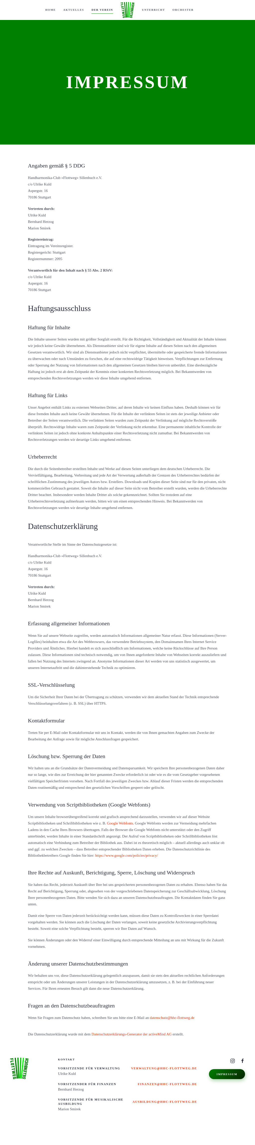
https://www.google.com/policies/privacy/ (126, 855)
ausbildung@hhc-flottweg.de (164, 1117)
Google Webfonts (120, 823)
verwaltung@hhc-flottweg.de (164, 1083)
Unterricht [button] (153, 9)
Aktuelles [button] (73, 9)
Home (50, 9)
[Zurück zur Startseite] (127, 10)
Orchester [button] (183, 9)
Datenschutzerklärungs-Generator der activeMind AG (131, 1034)
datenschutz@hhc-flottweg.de (172, 1018)
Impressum (227, 1089)
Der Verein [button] (102, 9)
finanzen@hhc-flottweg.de (167, 1099)
